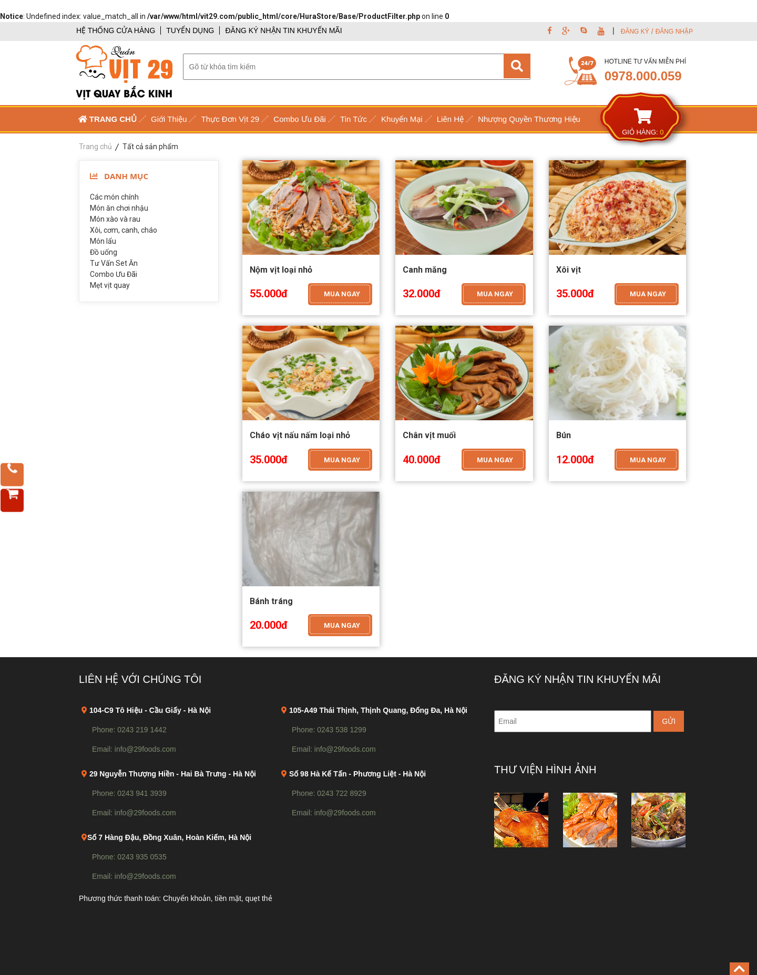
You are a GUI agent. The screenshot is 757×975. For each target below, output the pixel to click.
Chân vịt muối (429, 435)
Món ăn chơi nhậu (119, 208)
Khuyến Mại (402, 119)
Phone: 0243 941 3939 (129, 793)
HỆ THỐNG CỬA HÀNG (115, 30)
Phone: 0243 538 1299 (329, 729)
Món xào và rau (115, 219)
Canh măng (425, 270)
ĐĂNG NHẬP (674, 31)
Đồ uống (103, 252)
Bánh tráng (271, 601)
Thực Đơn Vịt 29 (230, 119)
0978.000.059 (643, 76)
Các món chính (114, 197)
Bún (563, 435)
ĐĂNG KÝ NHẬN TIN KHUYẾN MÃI (283, 30)
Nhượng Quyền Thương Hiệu (529, 119)
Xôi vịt (568, 270)
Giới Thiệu (169, 119)
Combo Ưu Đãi (299, 119)
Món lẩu (103, 241)
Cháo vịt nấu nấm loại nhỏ (300, 435)
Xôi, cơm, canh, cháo (123, 230)
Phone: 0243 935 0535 (129, 857)
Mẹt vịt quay (110, 285)
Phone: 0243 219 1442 (129, 729)
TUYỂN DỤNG (190, 30)
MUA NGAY (342, 294)
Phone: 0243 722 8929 (329, 793)
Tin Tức (353, 119)
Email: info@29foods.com (134, 749)
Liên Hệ (450, 119)
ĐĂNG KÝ (635, 31)
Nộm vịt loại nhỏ (281, 270)
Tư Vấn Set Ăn (114, 263)
